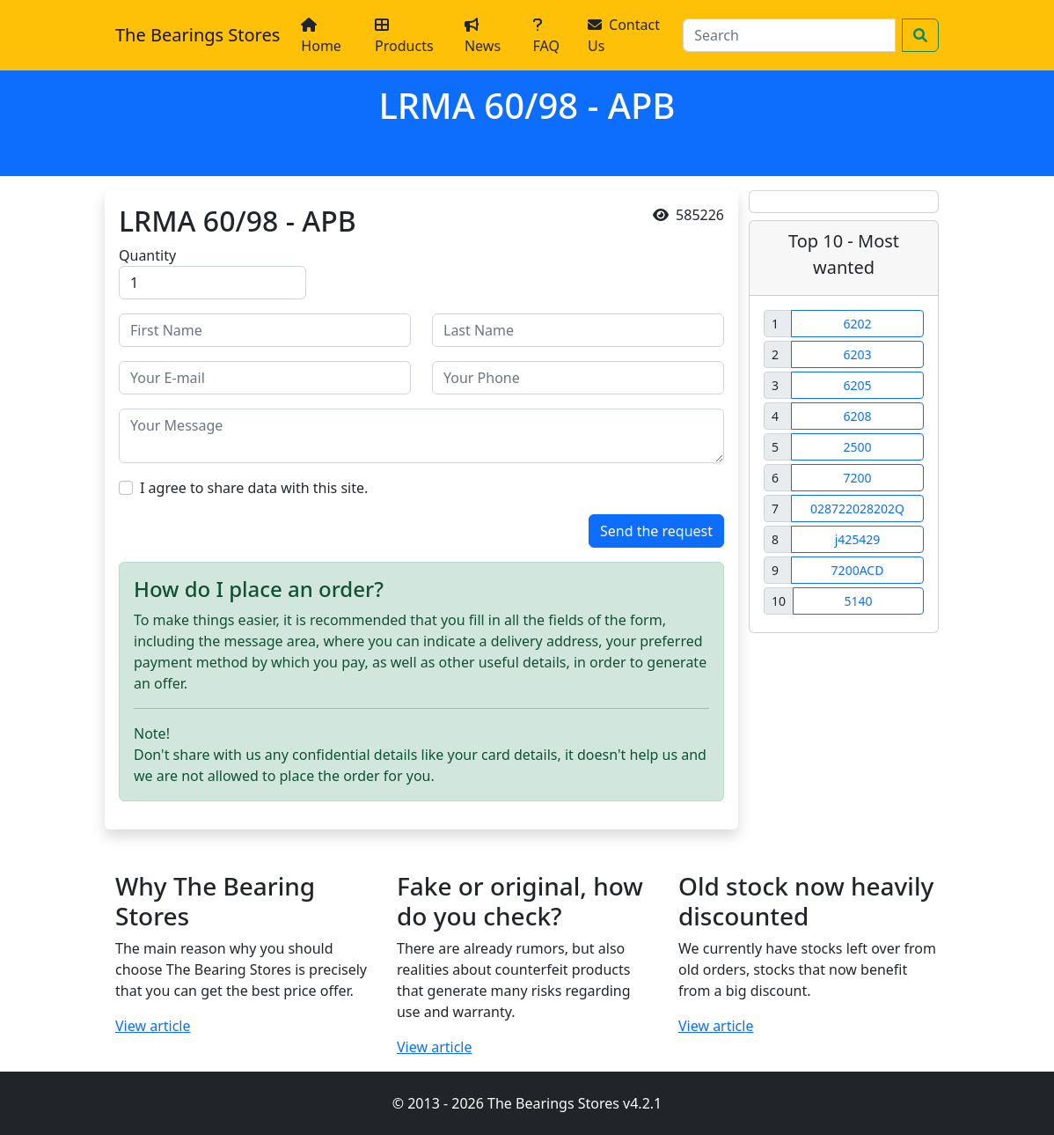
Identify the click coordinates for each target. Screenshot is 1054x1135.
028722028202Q (857, 508)
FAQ (546, 36)
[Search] (789, 35)
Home (321, 36)
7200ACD (857, 570)
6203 (857, 354)
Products (404, 36)
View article (153, 1026)
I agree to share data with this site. (254, 487)
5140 (858, 601)
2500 (857, 447)
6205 (857, 385)
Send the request (656, 531)
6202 (857, 323)
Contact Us (624, 35)
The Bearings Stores (197, 35)
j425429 (858, 539)
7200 (857, 477)
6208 (857, 416)
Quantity (147, 255)
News (483, 36)
